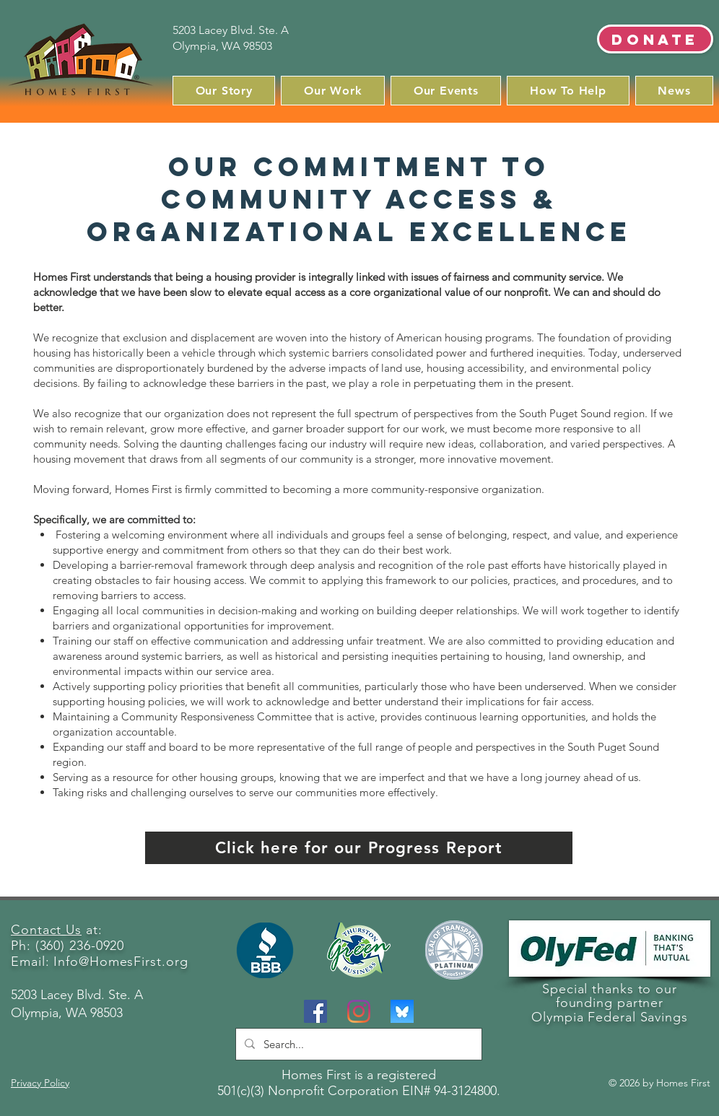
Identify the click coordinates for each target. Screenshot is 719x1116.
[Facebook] (315, 1011)
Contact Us (46, 930)
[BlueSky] (402, 1011)
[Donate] (655, 39)
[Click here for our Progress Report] (358, 848)
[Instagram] (358, 1011)
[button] (224, 90)
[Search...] (357, 1044)
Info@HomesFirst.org (120, 961)
